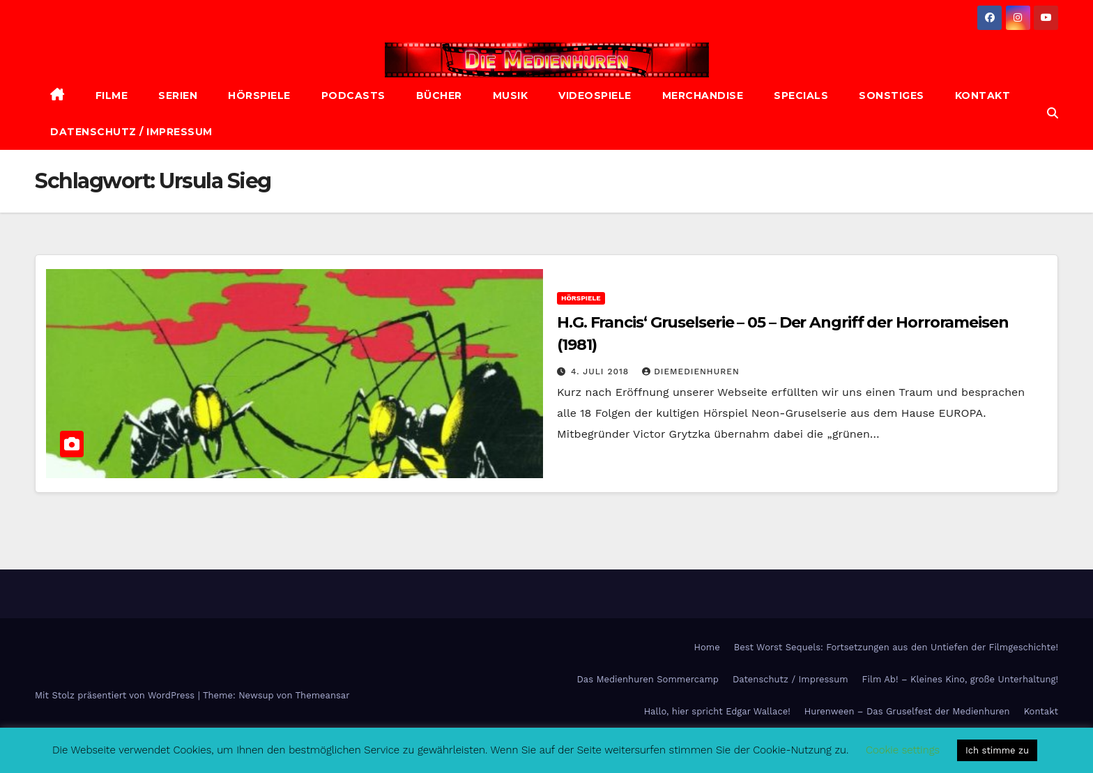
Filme (111, 95)
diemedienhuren (691, 371)
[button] (1052, 113)
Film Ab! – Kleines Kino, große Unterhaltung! (960, 679)
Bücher (439, 95)
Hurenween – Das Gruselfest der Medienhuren (907, 711)
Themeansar (323, 695)
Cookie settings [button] (903, 750)
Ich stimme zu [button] (997, 750)
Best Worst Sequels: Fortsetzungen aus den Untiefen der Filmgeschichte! (896, 647)
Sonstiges (891, 95)
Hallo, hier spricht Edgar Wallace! (717, 711)
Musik (510, 95)
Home (707, 647)
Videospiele (595, 95)
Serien (177, 95)
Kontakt (983, 95)
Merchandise (703, 95)
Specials (801, 95)
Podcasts (353, 95)
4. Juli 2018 (601, 371)
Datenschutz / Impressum (131, 131)
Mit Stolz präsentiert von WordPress (116, 695)
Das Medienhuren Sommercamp (647, 679)
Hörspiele (259, 95)
